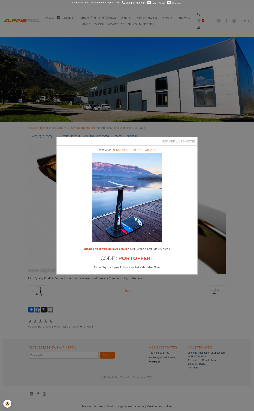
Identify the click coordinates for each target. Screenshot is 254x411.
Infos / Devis (156, 3)
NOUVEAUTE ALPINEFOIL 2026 (136, 149)
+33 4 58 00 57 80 (133, 3)
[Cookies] (7, 404)
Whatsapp (174, 3)
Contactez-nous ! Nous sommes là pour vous (96, 2)
